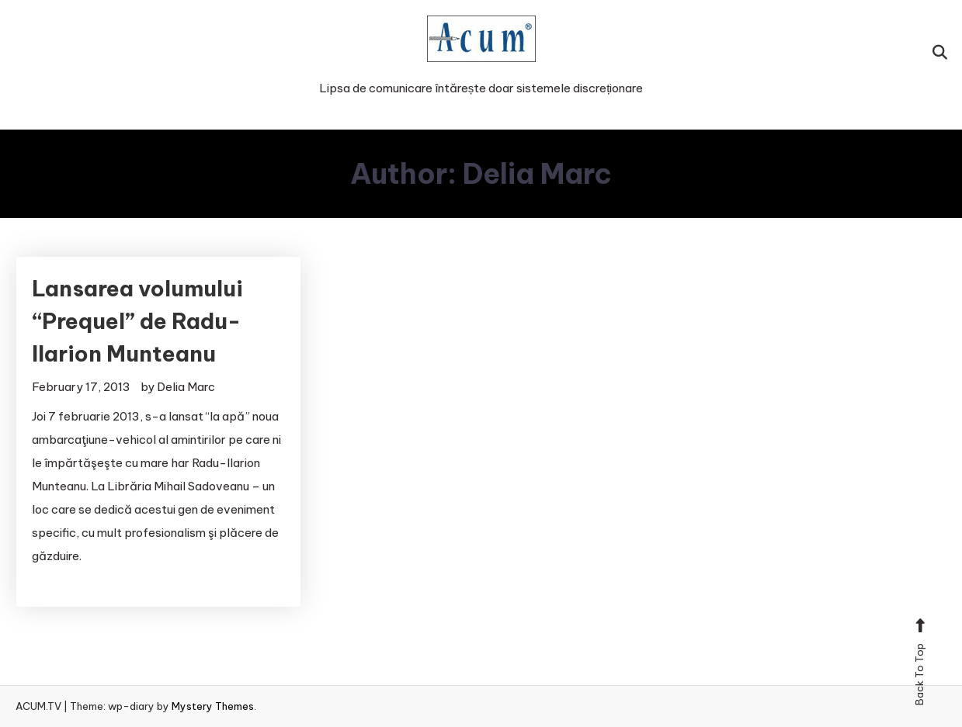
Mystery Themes (213, 706)
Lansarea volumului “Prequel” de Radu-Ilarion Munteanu (137, 321)
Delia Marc (186, 386)
